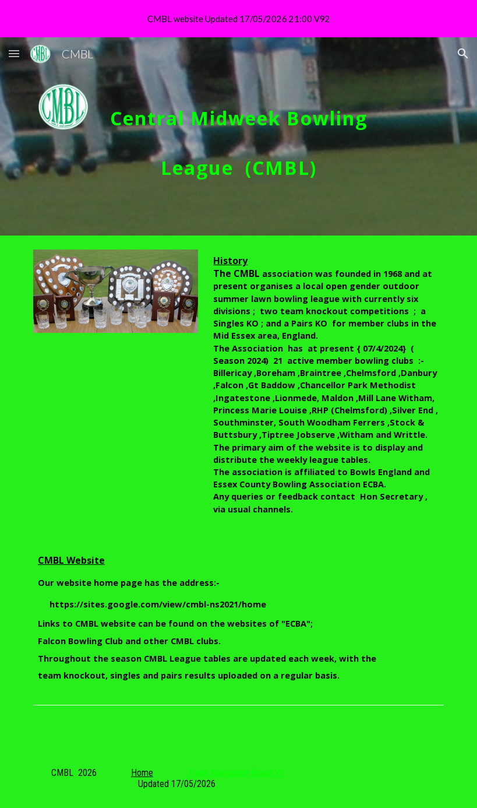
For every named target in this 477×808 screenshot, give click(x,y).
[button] (14, 53)
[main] (239, 136)
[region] (238, 18)
